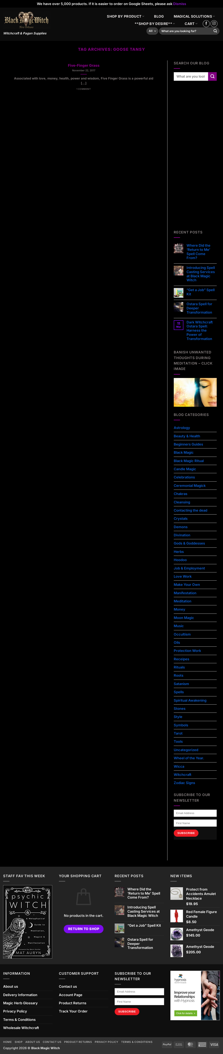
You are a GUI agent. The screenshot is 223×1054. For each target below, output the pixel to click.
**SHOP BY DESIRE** (155, 24)
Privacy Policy (15, 1011)
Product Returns (72, 1003)
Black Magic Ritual (189, 461)
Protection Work (187, 651)
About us (10, 986)
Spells (179, 692)
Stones (179, 708)
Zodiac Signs (184, 783)
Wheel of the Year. (189, 758)
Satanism (181, 684)
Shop (19, 1042)
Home (7, 1042)
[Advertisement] (198, 160)
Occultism (182, 634)
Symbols (181, 725)
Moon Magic (184, 618)
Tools (178, 741)
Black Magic (184, 452)
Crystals (181, 518)
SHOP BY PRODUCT (125, 16)
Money (179, 609)
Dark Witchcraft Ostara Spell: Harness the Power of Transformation (200, 330)
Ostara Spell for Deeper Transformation (199, 308)
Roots (178, 675)
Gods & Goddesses (189, 543)
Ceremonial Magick (190, 485)
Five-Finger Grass (84, 65)
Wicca (179, 766)
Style (178, 717)
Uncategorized (186, 750)
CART (191, 24)
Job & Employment (189, 568)
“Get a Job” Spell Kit (201, 292)
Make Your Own (187, 584)
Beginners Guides (188, 444)
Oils (177, 642)
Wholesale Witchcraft (21, 1028)
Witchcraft (182, 775)
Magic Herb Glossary (20, 1003)
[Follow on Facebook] (206, 23)
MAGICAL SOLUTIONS (194, 16)
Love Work (183, 576)
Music (179, 626)
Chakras (180, 494)
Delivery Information (20, 995)
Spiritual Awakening (190, 700)
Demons (181, 527)
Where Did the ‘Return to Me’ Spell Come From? (198, 252)
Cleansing (182, 502)
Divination (182, 535)
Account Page (70, 995)
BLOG (159, 16)
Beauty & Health (187, 436)
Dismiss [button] (179, 4)
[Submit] (215, 31)
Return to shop (83, 929)
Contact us (68, 986)
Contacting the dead (190, 510)
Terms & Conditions (19, 1020)
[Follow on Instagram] (214, 23)
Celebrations (184, 477)
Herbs (179, 552)
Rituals (179, 667)
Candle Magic (185, 469)
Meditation (182, 601)
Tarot (178, 733)
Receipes (181, 659)
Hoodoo (180, 560)
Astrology (182, 428)
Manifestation (185, 593)
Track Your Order (73, 1011)
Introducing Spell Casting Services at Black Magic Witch (201, 274)
